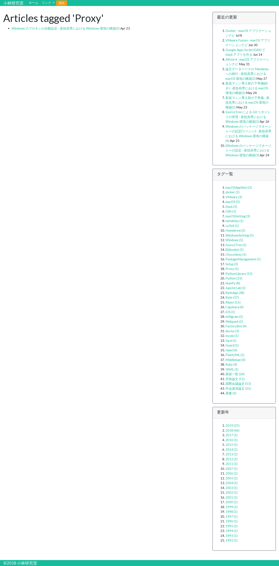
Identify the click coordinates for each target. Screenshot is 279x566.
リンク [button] (47, 2)
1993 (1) (231, 535)
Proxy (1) (232, 269)
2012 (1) (231, 459)
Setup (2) (231, 264)
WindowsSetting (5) (239, 235)
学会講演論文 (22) (238, 388)
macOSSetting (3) (237, 216)
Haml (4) (231, 350)
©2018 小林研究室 (20, 562)
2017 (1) (231, 435)
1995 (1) (231, 526)
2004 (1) (231, 483)
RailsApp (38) (234, 293)
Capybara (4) (234, 307)
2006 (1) (231, 473)
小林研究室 (13, 2)
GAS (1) (230, 211)
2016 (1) (231, 440)
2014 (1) (231, 449)
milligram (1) (234, 316)
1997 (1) (231, 516)
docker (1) (232, 192)
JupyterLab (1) (235, 288)
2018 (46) (232, 430)
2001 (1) (231, 497)
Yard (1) (230, 340)
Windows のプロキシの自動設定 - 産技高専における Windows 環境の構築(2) (66, 28)
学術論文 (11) (235, 379)
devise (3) (232, 331)
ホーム (33, 2)
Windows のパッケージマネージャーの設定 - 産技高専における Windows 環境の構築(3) (248, 150)
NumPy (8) (232, 283)
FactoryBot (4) (235, 326)
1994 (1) (231, 531)
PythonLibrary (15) (238, 273)
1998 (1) (231, 511)
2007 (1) (231, 468)
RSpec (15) (233, 302)
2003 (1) (231, 488)
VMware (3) (233, 197)
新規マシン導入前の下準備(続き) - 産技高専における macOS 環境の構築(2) (246, 88)
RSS (61, 3)
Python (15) (233, 278)
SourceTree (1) (235, 245)
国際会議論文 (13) (238, 383)
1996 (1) (231, 521)
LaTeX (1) (232, 226)
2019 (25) (232, 425)
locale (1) (231, 336)
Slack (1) (231, 206)
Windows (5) (234, 240)
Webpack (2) (234, 321)
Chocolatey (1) (235, 254)
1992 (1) (231, 540)
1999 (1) (231, 507)
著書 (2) (230, 393)
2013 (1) (231, 454)
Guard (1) (232, 345)
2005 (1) (231, 478)
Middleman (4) (235, 360)
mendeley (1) (234, 221)
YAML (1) (231, 369)
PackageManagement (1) (243, 259)
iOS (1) (230, 312)
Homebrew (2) (235, 230)
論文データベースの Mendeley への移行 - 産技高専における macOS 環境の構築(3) (247, 73)
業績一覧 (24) (235, 374)
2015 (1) (231, 444)
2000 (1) (231, 502)
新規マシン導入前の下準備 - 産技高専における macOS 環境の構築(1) (247, 102)
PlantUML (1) (234, 355)
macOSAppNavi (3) (238, 187)
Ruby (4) (231, 364)
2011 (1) (231, 464)
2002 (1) (231, 492)
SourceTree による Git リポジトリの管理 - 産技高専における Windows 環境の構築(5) (248, 116)
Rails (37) (232, 297)
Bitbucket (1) (234, 249)
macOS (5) (232, 202)
